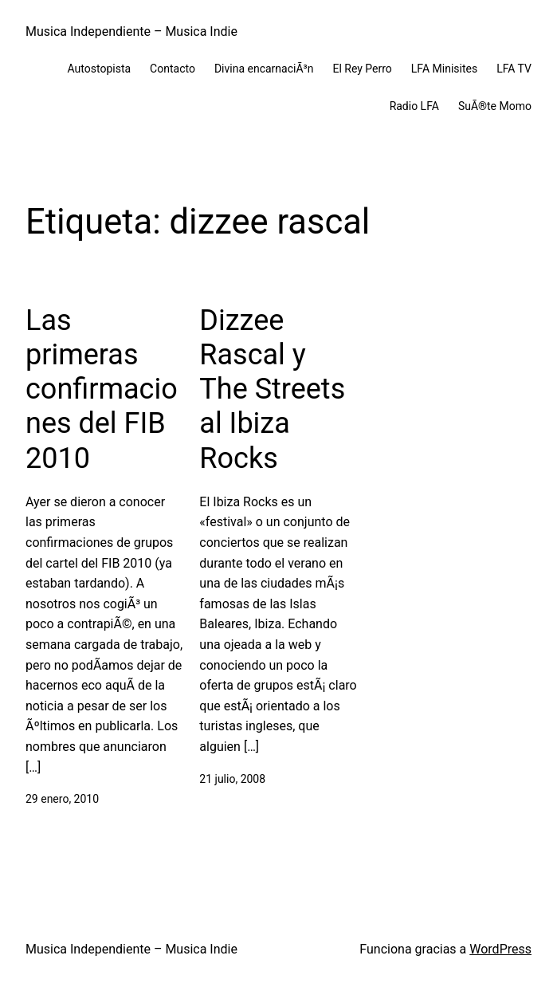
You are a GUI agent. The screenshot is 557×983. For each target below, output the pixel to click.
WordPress (500, 949)
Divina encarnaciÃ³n (264, 68)
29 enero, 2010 (62, 798)
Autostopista (99, 68)
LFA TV (514, 68)
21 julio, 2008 (232, 779)
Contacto (172, 68)
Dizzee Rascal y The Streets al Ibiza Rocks (272, 389)
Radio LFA (414, 106)
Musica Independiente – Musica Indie (131, 31)
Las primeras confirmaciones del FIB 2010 (101, 389)
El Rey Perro (361, 68)
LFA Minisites (444, 68)
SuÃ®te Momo (495, 106)
